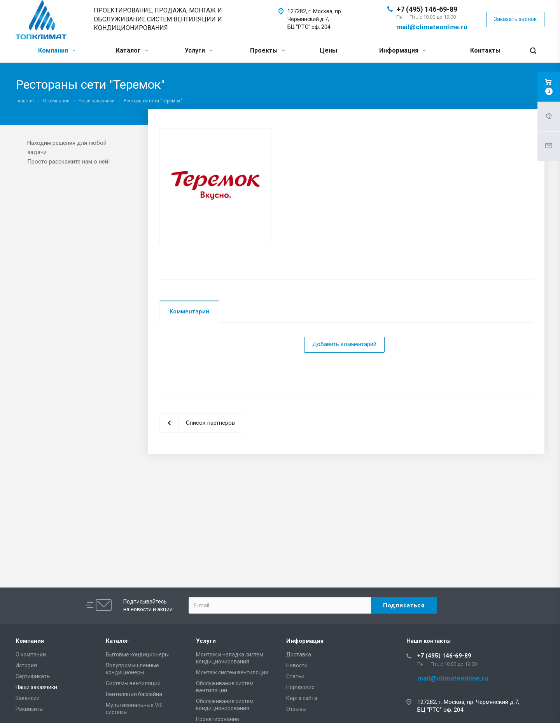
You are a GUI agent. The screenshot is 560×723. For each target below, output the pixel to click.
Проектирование (217, 719)
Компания (56, 50)
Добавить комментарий (344, 344)
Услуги (198, 50)
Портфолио (300, 687)
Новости (297, 665)
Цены (328, 50)
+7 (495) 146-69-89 (427, 9)
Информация (402, 50)
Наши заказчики (36, 687)
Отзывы (296, 709)
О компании (31, 654)
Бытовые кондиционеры (137, 654)
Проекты (267, 50)
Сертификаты (33, 676)
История (26, 665)
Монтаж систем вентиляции (232, 672)
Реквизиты (30, 709)
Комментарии (189, 311)
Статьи (295, 676)
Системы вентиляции (133, 683)
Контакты (485, 50)
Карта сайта (301, 698)
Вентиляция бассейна (134, 694)
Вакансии (28, 698)
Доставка (298, 654)
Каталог (132, 50)
